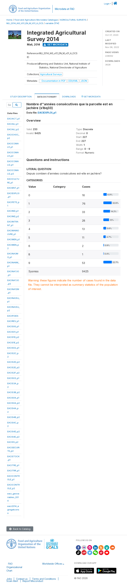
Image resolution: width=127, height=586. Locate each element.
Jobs (9, 578)
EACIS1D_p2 (13, 337)
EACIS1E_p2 (13, 342)
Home (9, 20)
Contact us (22, 578)
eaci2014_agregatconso (13, 510)
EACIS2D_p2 (13, 362)
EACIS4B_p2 (13, 417)
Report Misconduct (32, 581)
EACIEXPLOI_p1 (47, 112)
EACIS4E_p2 (13, 436)
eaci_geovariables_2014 (13, 497)
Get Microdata (55, 44)
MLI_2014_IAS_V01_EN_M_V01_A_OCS (24, 23)
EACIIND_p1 (13, 211)
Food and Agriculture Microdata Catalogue (36, 20)
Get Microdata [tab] (91, 96)
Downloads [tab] (69, 96)
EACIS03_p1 (13, 378)
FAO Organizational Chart (14, 567)
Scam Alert (12, 581)
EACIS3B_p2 (13, 392)
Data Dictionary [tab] (47, 97)
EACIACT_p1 (13, 118)
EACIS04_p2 (13, 403)
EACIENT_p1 (13, 187)
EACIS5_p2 (12, 442)
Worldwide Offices (52, 563)
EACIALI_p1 (12, 124)
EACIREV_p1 (13, 321)
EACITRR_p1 (13, 470)
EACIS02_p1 (13, 347)
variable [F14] (52, 23)
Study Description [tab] (21, 96)
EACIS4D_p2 (13, 431)
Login (106, 3)
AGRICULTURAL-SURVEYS (73, 20)
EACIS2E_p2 (13, 367)
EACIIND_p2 (13, 216)
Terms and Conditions (44, 578)
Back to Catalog (19, 529)
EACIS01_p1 (13, 331)
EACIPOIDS (12, 315)
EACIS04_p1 (13, 397)
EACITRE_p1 (13, 465)
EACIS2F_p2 (13, 372)
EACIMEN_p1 (13, 239)
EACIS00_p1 (13, 326)
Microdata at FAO (64, 9)
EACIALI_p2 (13, 129)
